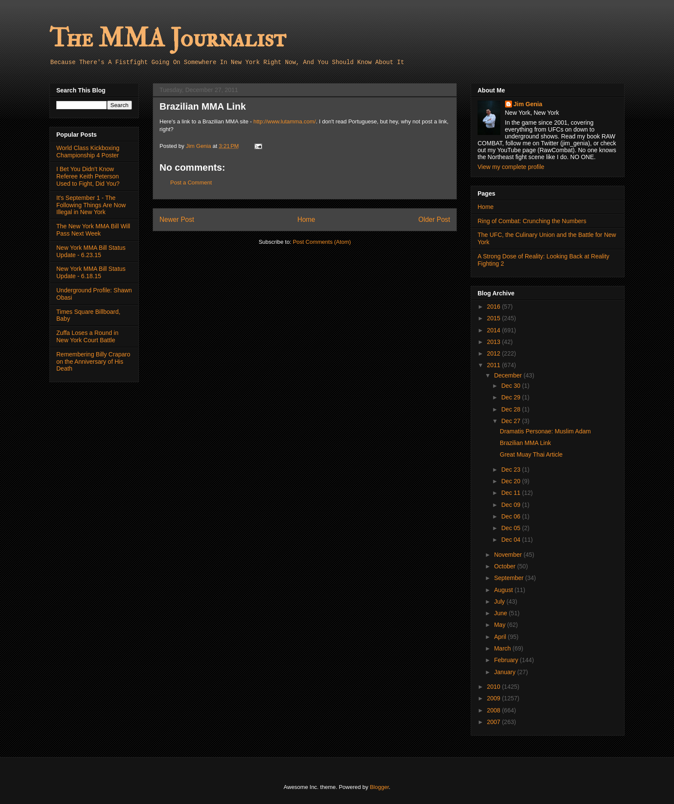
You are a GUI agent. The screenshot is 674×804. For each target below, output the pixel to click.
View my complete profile (511, 166)
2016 (494, 306)
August (504, 589)
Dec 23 (511, 469)
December (508, 375)
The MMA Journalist (167, 38)
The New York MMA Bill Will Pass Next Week (93, 230)
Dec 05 (511, 528)
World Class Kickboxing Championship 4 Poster (87, 151)
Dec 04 (511, 539)
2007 (494, 721)
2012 (494, 353)
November (508, 554)
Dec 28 (511, 409)
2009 (494, 698)
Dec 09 (511, 504)
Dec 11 (511, 492)
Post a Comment (191, 182)
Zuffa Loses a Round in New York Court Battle (87, 336)
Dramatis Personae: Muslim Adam (545, 431)
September (509, 577)
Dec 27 (511, 420)
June (501, 613)
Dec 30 (511, 385)
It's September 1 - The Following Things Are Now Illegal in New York (91, 205)
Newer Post (176, 219)
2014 (494, 330)
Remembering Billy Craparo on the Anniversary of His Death (93, 361)
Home (306, 219)
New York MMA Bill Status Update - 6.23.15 (91, 251)
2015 (494, 318)
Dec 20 (511, 481)
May (500, 624)
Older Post (434, 219)
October (505, 566)
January (505, 672)
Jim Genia (528, 104)
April (501, 636)
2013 (494, 341)
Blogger (379, 787)
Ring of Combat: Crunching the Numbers (532, 221)
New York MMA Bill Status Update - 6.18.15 (91, 272)
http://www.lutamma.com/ (285, 121)
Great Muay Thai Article (531, 454)
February (507, 660)
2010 (494, 686)
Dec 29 (511, 397)
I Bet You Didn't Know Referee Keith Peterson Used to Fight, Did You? (87, 176)
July (500, 601)
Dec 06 (511, 516)
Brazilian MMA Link (525, 442)
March (503, 648)
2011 (494, 365)
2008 (494, 710)
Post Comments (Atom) (322, 242)
